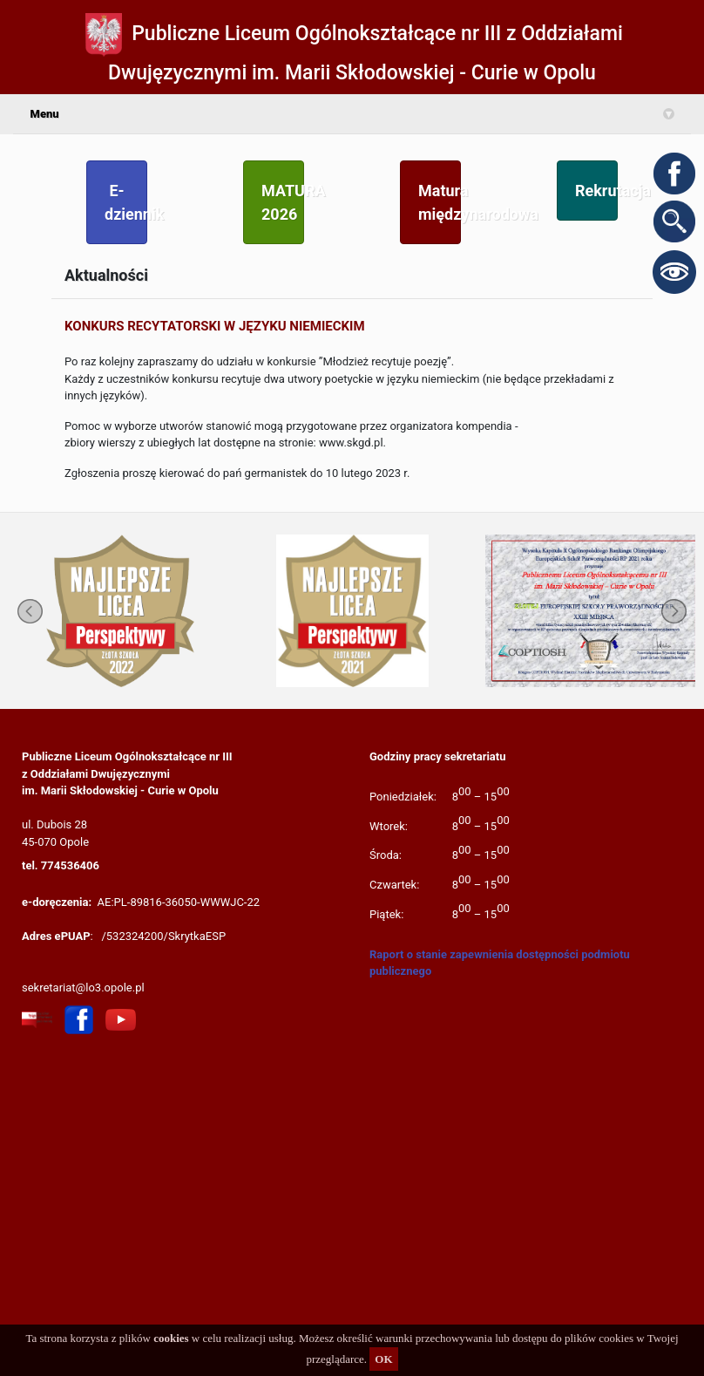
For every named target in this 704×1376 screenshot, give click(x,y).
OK (383, 1359)
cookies (170, 1338)
